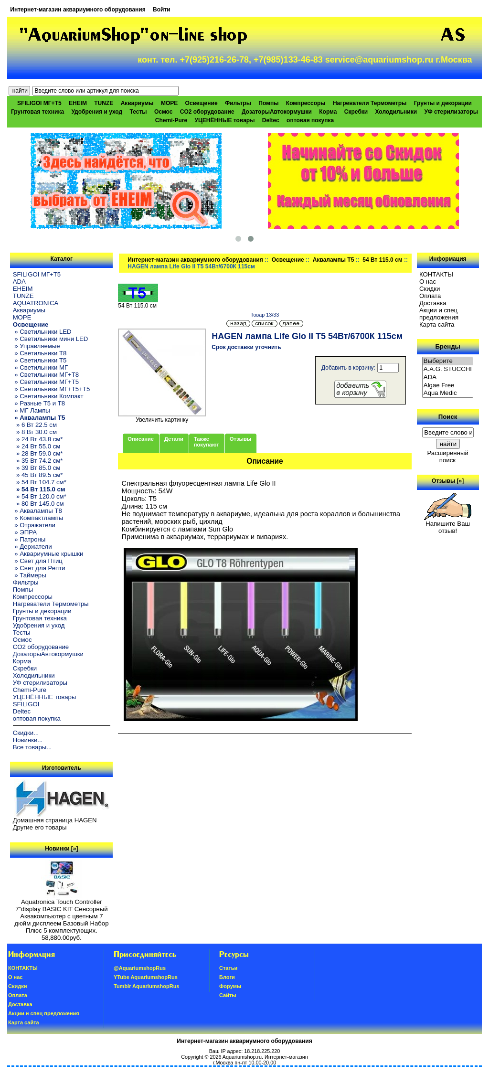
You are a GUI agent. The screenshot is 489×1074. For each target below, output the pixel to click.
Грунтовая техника (37, 111)
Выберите (448, 361)
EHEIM (78, 103)
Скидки (429, 288)
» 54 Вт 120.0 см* (39, 496)
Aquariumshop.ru (242, 1057)
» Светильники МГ (40, 367)
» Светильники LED (42, 331)
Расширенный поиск (447, 456)
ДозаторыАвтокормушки (277, 111)
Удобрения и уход (96, 111)
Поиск (447, 416)
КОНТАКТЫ (436, 274)
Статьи (228, 968)
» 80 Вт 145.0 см (38, 503)
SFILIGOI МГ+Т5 (39, 103)
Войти (161, 9)
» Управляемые (36, 346)
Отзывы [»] (448, 481)
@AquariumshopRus (140, 968)
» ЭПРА (25, 532)
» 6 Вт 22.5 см (35, 424)
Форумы (230, 986)
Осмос (163, 111)
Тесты (138, 111)
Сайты (227, 995)
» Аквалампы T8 (37, 510)
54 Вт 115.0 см (382, 259)
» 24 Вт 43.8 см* (38, 439)
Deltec (270, 120)
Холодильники (396, 111)
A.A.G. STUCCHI (448, 369)
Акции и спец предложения (438, 314)
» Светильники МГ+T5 (46, 381)
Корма (328, 111)
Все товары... (32, 747)
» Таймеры (29, 575)
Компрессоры (306, 103)
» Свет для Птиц (38, 560)
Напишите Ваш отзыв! (447, 524)
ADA (19, 281)
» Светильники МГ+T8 (46, 374)
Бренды (447, 346)
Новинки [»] (61, 848)
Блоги (227, 977)
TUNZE (103, 103)
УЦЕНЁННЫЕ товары (225, 120)
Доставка (432, 303)
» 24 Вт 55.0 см (37, 446)
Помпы (268, 103)
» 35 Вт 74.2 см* (38, 460)
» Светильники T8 (40, 353)
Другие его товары (40, 827)
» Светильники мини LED (50, 338)
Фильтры (238, 103)
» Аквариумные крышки (48, 553)
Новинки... (28, 740)
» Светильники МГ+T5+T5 (51, 389)
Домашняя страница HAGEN (55, 820)
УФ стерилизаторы (451, 111)
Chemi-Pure (171, 120)
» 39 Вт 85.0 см (37, 467)
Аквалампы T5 (333, 259)
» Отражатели (34, 525)
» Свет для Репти (39, 568)
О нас (427, 281)
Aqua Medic (448, 393)
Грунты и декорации (443, 103)
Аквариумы (137, 103)
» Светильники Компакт (48, 396)
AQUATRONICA (36, 303)
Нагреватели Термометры (369, 103)
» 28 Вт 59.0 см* (38, 453)
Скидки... (26, 732)
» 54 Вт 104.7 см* (39, 482)
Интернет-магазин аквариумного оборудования (77, 9)
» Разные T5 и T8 (39, 403)
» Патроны (29, 539)
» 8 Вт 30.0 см (35, 432)
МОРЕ (169, 103)
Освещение (288, 259)
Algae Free (448, 386)
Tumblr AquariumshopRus (147, 986)
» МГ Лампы (31, 410)
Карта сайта (436, 324)
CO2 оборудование (207, 111)
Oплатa (430, 295)
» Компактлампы (38, 517)
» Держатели (32, 546)
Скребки (356, 111)
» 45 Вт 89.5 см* (38, 475)
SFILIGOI (26, 704)
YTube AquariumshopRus (146, 977)
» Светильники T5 (40, 360)
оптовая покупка (310, 120)
